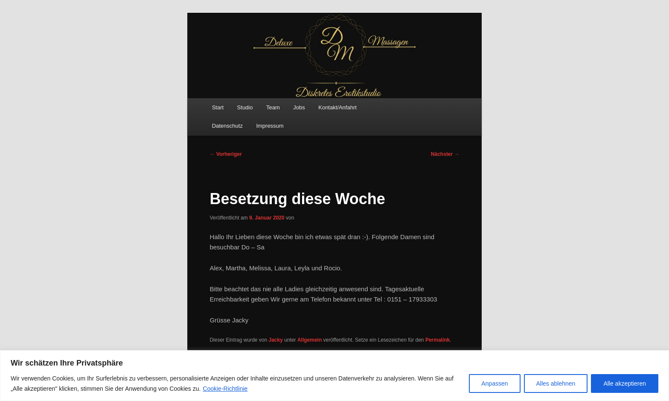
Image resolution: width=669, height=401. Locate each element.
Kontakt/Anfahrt (337, 107)
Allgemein (309, 340)
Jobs (299, 107)
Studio (245, 107)
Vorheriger (225, 154)
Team (273, 107)
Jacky (276, 340)
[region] (334, 375)
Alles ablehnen (556, 383)
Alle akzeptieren (624, 383)
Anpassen (494, 383)
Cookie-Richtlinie (225, 388)
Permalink (437, 340)
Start (218, 107)
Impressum (269, 126)
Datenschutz (227, 126)
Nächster (445, 154)
